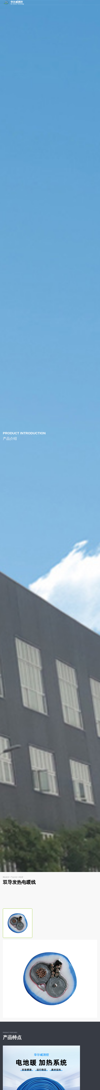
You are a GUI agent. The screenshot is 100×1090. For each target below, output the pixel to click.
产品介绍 (14, 877)
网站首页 (6, 877)
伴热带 (20, 877)
